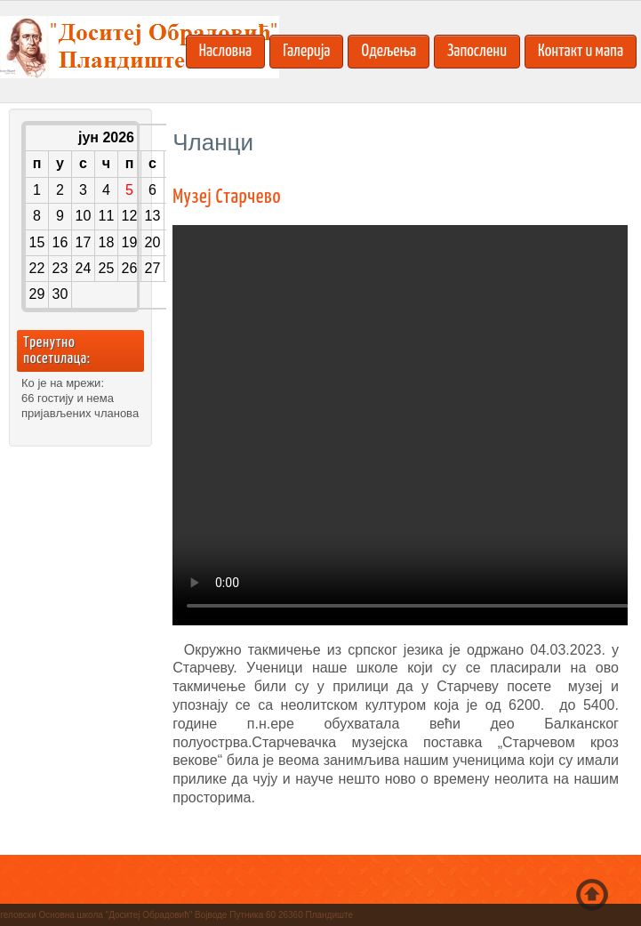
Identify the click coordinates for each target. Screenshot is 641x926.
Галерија (306, 51)
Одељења (388, 51)
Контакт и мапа (580, 51)
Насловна (225, 51)
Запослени (477, 51)
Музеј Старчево (226, 197)
